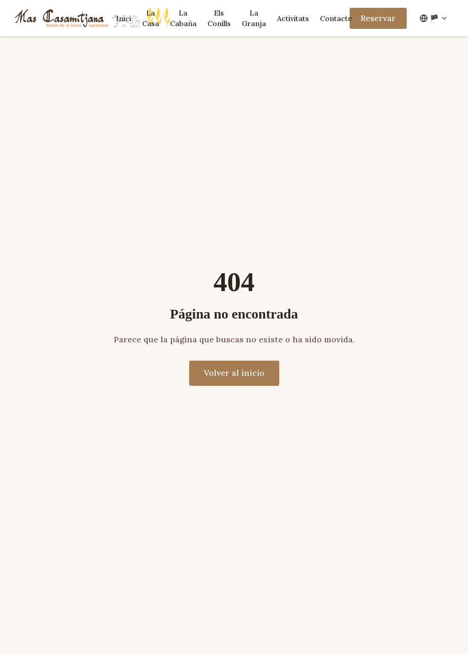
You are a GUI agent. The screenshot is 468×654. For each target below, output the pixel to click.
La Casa (150, 18)
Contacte (336, 18)
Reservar (378, 18)
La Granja (254, 18)
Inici (123, 18)
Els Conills (219, 18)
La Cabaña (183, 18)
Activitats (293, 18)
